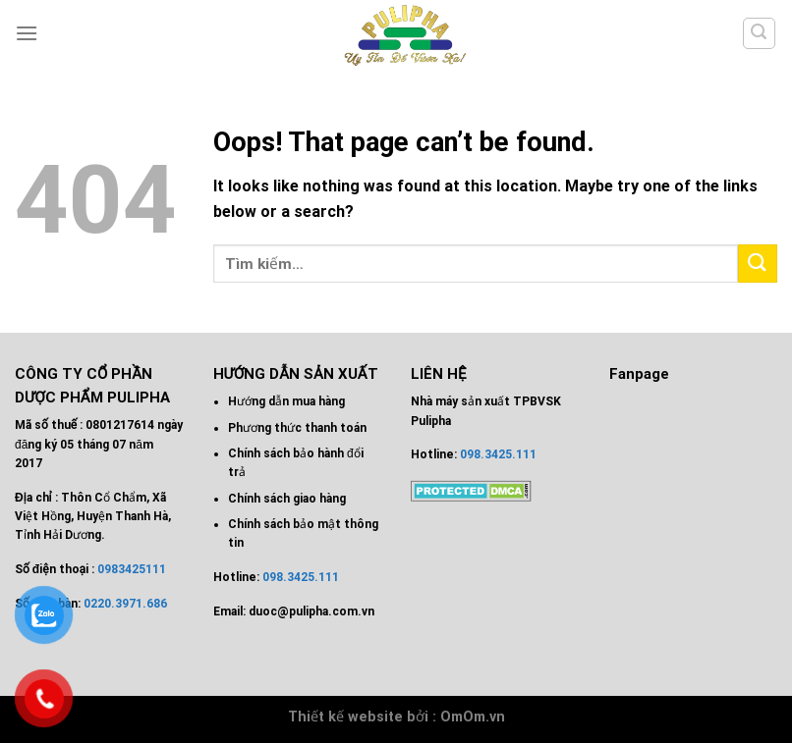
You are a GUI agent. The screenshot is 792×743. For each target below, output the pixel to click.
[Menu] (26, 33)
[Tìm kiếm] (759, 33)
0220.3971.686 (125, 603)
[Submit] (757, 263)
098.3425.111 (300, 577)
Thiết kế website (345, 717)
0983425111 (131, 569)
